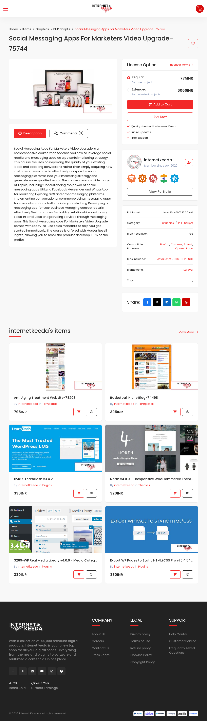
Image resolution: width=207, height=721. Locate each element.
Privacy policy (140, 634)
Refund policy (140, 648)
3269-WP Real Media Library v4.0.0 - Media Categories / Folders (55, 564)
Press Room (101, 655)
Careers (98, 641)
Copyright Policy (142, 662)
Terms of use (140, 641)
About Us (99, 634)
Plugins (47, 571)
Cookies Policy (141, 655)
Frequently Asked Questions (182, 650)
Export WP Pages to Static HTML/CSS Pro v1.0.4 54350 (151, 564)
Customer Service (182, 641)
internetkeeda (28, 571)
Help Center (178, 634)
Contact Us (100, 648)
